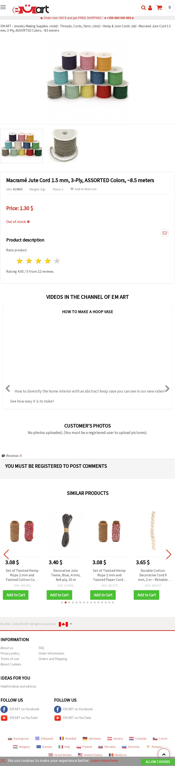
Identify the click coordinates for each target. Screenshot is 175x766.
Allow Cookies (158, 762)
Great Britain (60, 755)
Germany (92, 738)
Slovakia (107, 747)
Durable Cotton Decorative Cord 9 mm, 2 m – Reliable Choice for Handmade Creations (153, 575)
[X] (2, 760)
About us (6, 648)
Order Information (51, 653)
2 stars (29, 260)
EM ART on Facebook (19, 709)
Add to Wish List (83, 189)
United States (90, 755)
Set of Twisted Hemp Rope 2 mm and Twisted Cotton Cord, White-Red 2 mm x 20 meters (22, 575)
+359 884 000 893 (119, 18)
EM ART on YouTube (19, 718)
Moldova (117, 755)
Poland (84, 747)
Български (18, 738)
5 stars (57, 260)
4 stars (47, 260)
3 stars (38, 260)
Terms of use (9, 659)
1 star (20, 260)
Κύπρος (154, 746)
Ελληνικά (44, 738)
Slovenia (130, 747)
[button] (62, 602)
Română (67, 738)
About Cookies (10, 664)
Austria (115, 738)
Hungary (21, 747)
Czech (160, 738)
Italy (64, 747)
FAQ (41, 648)
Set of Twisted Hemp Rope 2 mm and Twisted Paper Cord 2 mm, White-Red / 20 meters (109, 575)
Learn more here (104, 760)
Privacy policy (10, 653)
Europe (44, 746)
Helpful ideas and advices (18, 686)
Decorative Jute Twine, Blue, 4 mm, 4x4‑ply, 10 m (65, 575)
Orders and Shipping (53, 659)
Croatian (138, 738)
